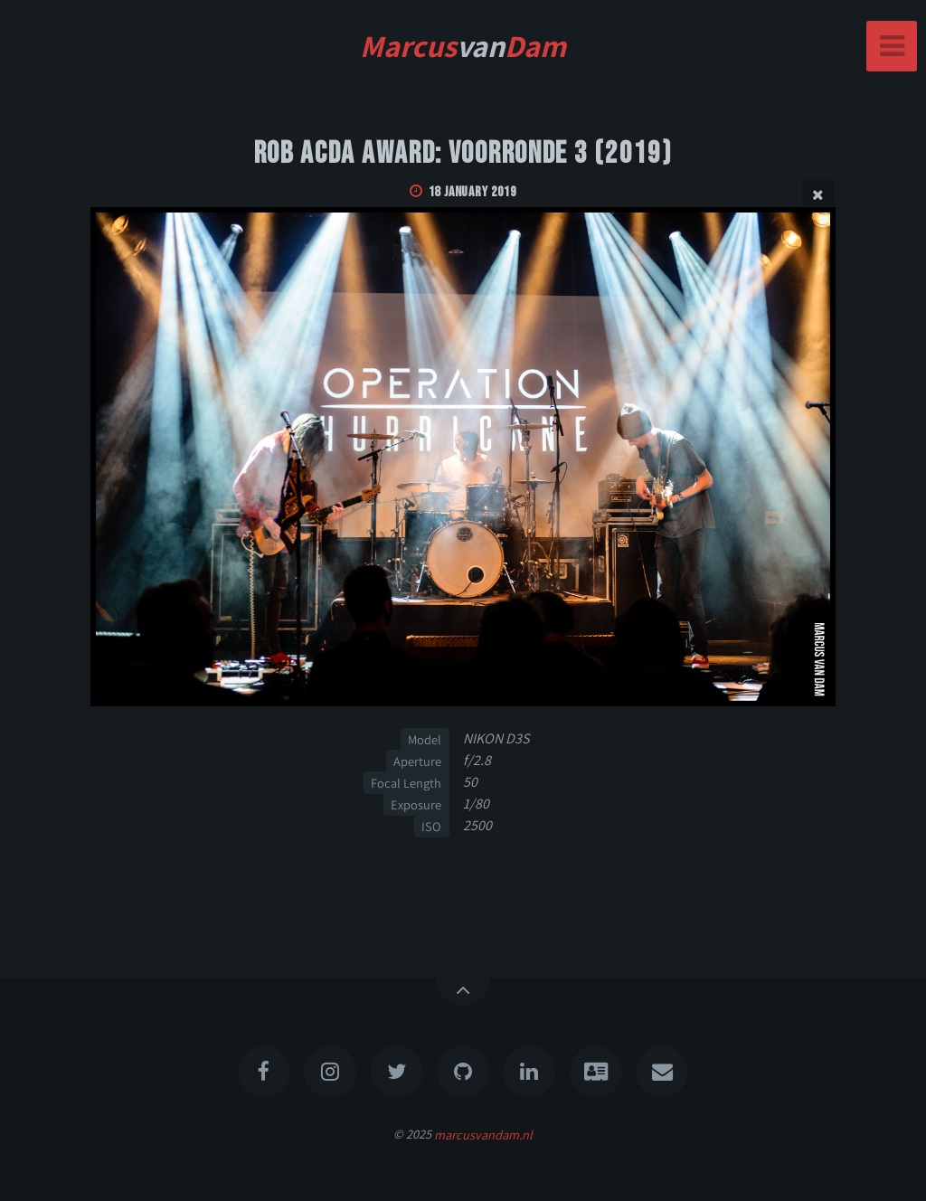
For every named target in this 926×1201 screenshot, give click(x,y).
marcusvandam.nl (483, 1133)
